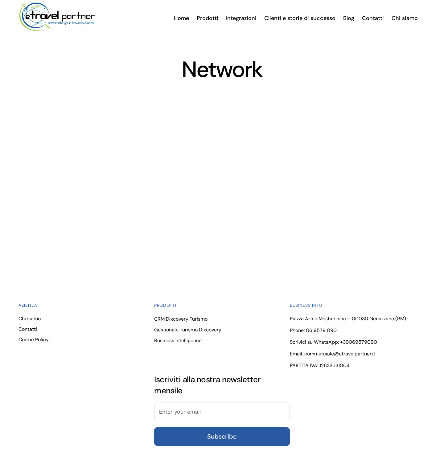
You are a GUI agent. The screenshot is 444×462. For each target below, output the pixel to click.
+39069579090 (358, 342)
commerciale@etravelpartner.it (339, 354)
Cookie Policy (33, 339)
